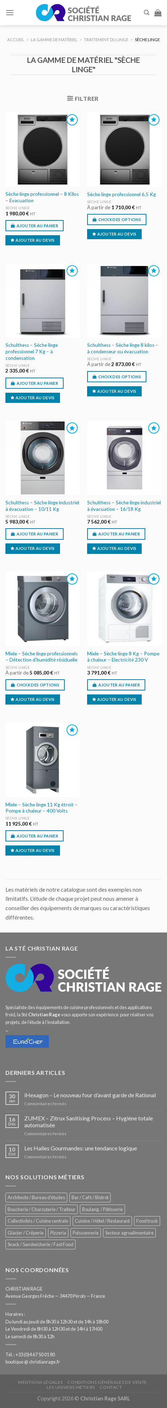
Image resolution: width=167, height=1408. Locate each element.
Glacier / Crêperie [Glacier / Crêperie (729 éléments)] (26, 1233)
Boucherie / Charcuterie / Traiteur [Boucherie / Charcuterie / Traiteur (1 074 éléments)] (42, 1209)
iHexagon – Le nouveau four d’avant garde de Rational (90, 1094)
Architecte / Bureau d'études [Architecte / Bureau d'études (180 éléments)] (36, 1197)
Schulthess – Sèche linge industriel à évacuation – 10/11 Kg (42, 506)
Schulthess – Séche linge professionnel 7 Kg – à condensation (31, 351)
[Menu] (9, 12)
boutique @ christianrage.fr (32, 1362)
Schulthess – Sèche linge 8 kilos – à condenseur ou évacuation (122, 348)
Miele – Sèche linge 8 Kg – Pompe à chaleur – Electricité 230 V (123, 657)
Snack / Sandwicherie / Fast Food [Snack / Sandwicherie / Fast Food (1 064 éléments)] (40, 1244)
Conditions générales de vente (107, 1382)
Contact (110, 1387)
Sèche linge (17, 208)
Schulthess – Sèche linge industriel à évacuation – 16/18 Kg (124, 506)
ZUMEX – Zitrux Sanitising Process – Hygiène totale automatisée (88, 1121)
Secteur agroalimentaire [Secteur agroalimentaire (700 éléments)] (129, 1233)
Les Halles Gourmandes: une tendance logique (80, 1148)
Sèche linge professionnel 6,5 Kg (121, 194)
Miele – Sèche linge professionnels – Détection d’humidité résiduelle (41, 657)
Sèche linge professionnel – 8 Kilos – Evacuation (42, 197)
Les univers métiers (71, 1387)
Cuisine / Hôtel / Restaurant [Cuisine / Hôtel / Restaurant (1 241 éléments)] (102, 1221)
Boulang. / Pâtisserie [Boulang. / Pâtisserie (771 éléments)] (102, 1209)
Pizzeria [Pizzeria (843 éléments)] (58, 1233)
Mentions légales (40, 1382)
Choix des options (119, 219)
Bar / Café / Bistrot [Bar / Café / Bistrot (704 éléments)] (90, 1197)
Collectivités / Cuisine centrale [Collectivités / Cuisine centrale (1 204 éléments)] (38, 1221)
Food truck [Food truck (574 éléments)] (147, 1221)
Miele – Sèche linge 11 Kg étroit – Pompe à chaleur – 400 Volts (41, 808)
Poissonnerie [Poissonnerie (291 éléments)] (86, 1233)
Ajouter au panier (38, 225)
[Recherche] (146, 13)
